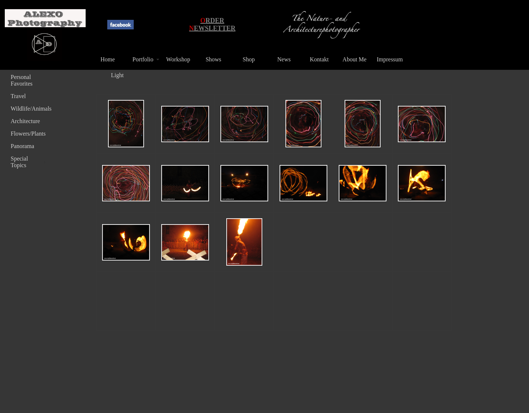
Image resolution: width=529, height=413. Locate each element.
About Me (354, 59)
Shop (249, 59)
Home (107, 59)
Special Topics (19, 161)
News (284, 59)
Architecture (25, 121)
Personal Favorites (22, 80)
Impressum (390, 59)
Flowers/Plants (28, 133)
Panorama (22, 146)
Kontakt (319, 59)
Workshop (178, 59)
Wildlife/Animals (29, 108)
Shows (214, 59)
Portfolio (143, 59)
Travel (18, 96)
